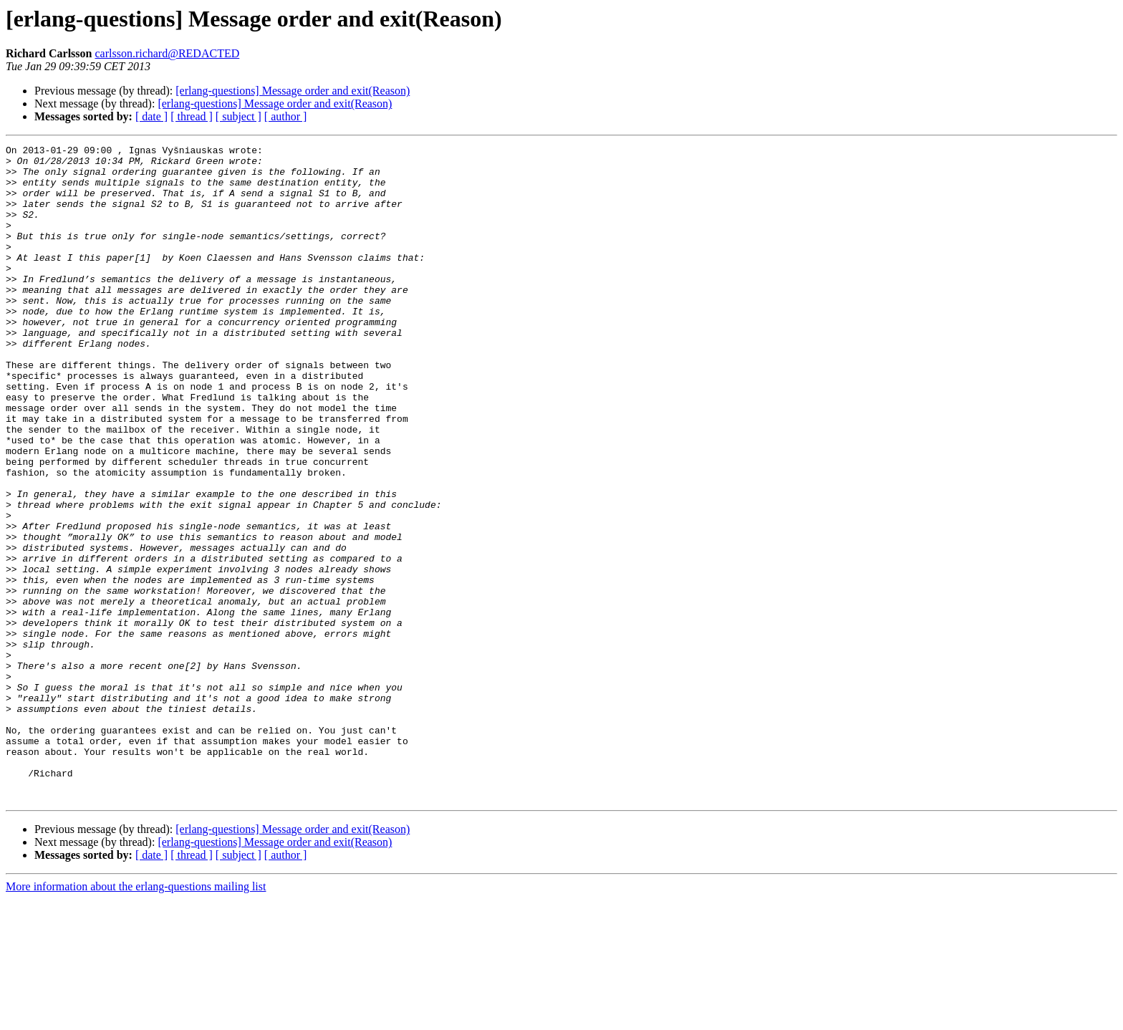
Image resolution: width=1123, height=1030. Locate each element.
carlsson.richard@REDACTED (167, 53)
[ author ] (285, 116)
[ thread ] (191, 116)
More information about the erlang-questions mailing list (136, 1017)
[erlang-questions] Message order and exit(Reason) (292, 91)
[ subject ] (238, 116)
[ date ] (151, 116)
